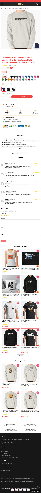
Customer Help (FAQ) (5, 470)
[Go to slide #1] (17, 52)
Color (3, 74)
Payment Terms (4, 465)
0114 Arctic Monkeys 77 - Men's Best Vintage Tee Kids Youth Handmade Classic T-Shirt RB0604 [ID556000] (10, 322)
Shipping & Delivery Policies (6, 463)
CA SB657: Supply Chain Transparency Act (9, 457)
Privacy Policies (4, 453)
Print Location (5, 86)
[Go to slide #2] (24, 52)
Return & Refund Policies (6, 466)
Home (2, 8)
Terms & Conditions (5, 451)
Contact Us (3, 468)
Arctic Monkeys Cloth (10, 8)
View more (20, 355)
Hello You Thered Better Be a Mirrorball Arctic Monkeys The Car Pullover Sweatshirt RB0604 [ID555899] (30, 411)
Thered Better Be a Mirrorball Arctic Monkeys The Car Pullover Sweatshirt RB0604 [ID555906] (29, 384)
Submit (3, 240)
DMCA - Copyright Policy (6, 455)
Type (3, 70)
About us (3, 449)
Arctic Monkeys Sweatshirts (22, 8)
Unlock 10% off (38, 487)
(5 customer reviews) (11, 65)
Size (2, 81)
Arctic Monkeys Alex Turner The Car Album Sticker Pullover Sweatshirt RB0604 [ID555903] (10, 411)
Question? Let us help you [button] (34, 491)
